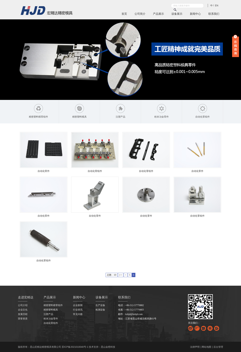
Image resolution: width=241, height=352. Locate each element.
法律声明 (195, 346)
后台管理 (218, 346)
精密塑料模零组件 (53, 305)
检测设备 (100, 309)
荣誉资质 (23, 318)
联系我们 (213, 13)
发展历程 (23, 314)
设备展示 (176, 13)
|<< (120, 275)
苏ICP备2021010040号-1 (75, 346)
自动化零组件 (51, 323)
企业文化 (23, 309)
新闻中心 (195, 13)
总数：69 (111, 275)
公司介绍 (23, 305)
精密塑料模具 (51, 309)
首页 (124, 13)
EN (216, 5)
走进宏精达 (25, 297)
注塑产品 (48, 314)
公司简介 (140, 13)
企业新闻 (78, 305)
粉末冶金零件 (51, 318)
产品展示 (158, 13)
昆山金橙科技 (108, 346)
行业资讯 (78, 309)
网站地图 (206, 346)
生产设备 (100, 305)
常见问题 (78, 314)
